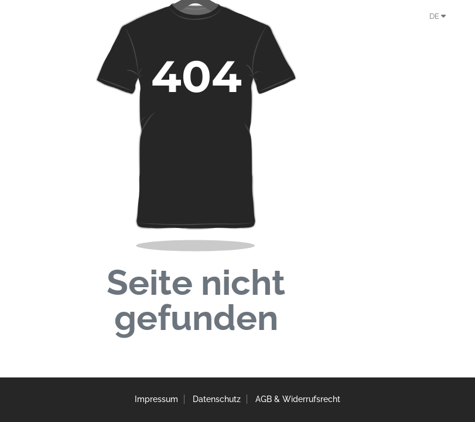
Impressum (150, 400)
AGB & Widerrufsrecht (303, 400)
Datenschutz (217, 400)
